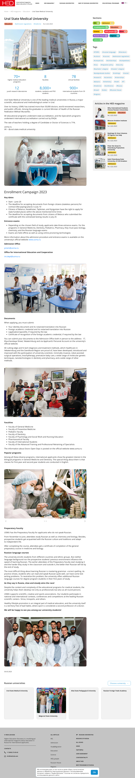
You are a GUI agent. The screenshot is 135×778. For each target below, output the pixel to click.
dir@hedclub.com (12, 756)
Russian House (100, 36)
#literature (122, 52)
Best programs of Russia (85, 765)
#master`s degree (117, 69)
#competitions (124, 61)
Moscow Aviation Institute (117, 121)
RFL (96, 23)
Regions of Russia (82, 738)
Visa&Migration (101, 27)
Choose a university (118, 683)
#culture (97, 56)
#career (126, 73)
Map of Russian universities (88, 3)
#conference (109, 86)
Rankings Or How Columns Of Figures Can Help (117, 134)
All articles (55, 735)
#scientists (108, 77)
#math (116, 82)
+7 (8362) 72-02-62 (12, 752)
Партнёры (79, 750)
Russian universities (67, 3)
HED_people (111, 31)
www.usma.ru (35, 239)
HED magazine (49, 3)
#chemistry (107, 82)
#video (104, 90)
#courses (106, 56)
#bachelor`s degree (101, 69)
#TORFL (96, 52)
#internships (119, 77)
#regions (97, 94)
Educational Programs (110, 3)
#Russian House (115, 90)
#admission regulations (23, 24)
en (123, 3)
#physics (97, 82)
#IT (123, 82)
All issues (79, 742)
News (37, 3)
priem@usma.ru (11, 248)
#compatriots (98, 61)
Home (6, 11)
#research (97, 77)
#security (119, 65)
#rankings (116, 73)
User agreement (82, 754)
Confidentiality (82, 757)
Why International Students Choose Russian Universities (118, 109)
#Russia (119, 86)
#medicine (37, 24)
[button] (5, 521)
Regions (114, 36)
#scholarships (111, 61)
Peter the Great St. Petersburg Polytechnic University (116, 148)
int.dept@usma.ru (12, 256)
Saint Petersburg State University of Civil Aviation (117, 160)
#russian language (109, 52)
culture (98, 40)
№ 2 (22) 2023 (48, 24)
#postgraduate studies (102, 73)
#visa (96, 65)
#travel (96, 90)
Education (26, 11)
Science (98, 31)
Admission (107, 23)
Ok (94, 772)
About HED (80, 761)
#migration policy (107, 65)
